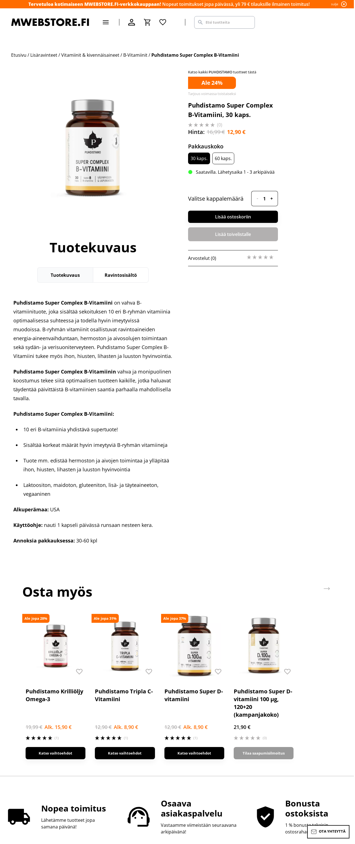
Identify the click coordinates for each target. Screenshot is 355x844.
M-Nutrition (284, 709)
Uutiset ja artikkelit (200, 726)
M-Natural (283, 744)
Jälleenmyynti (113, 735)
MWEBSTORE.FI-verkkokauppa (130, 700)
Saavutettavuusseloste (123, 753)
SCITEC (279, 726)
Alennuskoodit (114, 726)
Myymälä (108, 709)
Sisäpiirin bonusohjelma (205, 700)
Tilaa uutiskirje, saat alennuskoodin (217, 717)
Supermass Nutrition (294, 700)
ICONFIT (280, 735)
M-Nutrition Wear (290, 753)
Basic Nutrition (288, 717)
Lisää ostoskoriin (233, 217)
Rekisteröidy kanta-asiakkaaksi (212, 709)
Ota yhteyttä (24, 700)
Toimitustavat (25, 726)
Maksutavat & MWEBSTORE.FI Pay (46, 717)
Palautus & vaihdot (31, 709)
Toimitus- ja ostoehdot (123, 717)
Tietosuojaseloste (117, 744)
